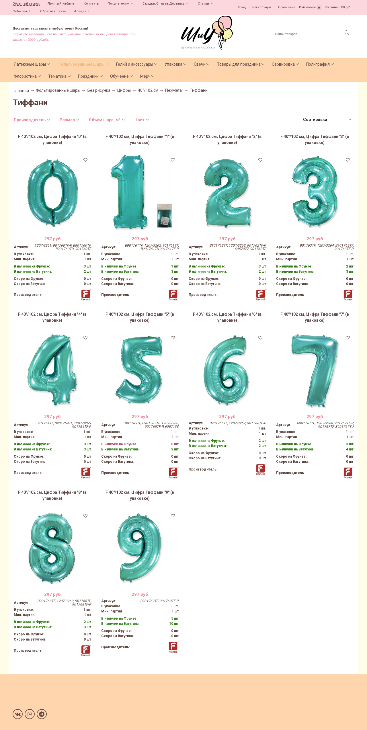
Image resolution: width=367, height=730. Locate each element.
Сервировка (283, 64)
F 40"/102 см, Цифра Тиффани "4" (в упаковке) (52, 317)
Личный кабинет (62, 3)
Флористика (25, 76)
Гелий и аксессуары (134, 64)
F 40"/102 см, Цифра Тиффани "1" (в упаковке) (140, 139)
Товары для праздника (239, 64)
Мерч (145, 76)
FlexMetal (174, 90)
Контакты (91, 3)
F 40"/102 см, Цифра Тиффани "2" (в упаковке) (227, 139)
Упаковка (173, 64)
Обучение (119, 76)
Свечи (200, 64)
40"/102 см (148, 90)
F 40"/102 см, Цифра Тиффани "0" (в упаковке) (52, 139)
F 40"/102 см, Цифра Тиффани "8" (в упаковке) (52, 495)
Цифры (124, 90)
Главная (21, 90)
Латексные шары (30, 64)
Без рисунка (98, 90)
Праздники (88, 76)
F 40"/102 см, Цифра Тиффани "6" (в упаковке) (227, 317)
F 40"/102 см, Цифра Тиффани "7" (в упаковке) (314, 317)
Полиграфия (318, 64)
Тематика (57, 76)
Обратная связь (53, 11)
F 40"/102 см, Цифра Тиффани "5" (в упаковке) (140, 317)
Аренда (80, 11)
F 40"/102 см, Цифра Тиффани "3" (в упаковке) (314, 139)
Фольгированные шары (81, 64)
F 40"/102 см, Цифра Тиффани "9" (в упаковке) (140, 495)
